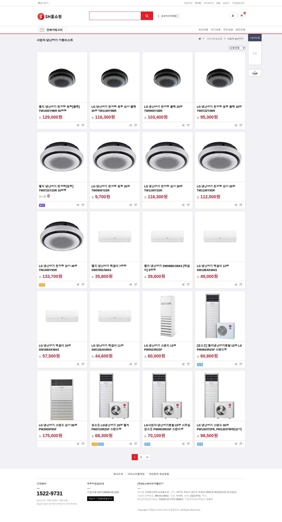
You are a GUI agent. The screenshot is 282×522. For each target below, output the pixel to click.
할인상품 (240, 29)
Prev (178, 15)
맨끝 (147, 457)
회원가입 (188, 3)
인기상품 (216, 29)
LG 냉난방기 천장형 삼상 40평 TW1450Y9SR (58, 268)
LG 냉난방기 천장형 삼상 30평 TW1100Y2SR (163, 188)
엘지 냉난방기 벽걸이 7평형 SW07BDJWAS (109, 268)
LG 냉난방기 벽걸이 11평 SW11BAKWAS (108, 347)
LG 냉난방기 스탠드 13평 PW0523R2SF (160, 347)
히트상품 (228, 29)
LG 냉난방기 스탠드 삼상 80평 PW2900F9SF (58, 427)
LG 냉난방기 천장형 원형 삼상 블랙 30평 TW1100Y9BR (114, 108)
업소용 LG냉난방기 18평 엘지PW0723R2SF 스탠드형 (110, 427)
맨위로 (255, 72)
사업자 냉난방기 (235, 39)
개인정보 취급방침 (159, 474)
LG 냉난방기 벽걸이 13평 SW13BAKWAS (213, 268)
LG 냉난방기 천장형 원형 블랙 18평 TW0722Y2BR (219, 108)
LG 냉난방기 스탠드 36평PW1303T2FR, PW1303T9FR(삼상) (219, 427)
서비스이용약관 (135, 474)
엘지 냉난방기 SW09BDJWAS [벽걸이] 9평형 (167, 268)
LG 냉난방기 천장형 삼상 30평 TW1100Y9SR (216, 188)
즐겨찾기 (43, 3)
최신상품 (203, 29)
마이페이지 (209, 3)
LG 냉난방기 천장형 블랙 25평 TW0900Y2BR (163, 108)
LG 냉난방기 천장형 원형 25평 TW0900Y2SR (111, 188)
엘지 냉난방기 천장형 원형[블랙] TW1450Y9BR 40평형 (59, 108)
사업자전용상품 (214, 39)
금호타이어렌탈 (169, 16)
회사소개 (118, 474)
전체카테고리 (55, 30)
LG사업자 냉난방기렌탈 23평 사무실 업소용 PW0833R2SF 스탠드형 (167, 427)
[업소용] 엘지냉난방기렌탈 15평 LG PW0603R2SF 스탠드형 (219, 347)
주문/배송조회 (238, 3)
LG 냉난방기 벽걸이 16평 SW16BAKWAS (55, 347)
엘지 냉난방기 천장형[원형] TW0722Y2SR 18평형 (56, 188)
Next (178, 17)
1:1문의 (226, 3)
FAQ (218, 3)
